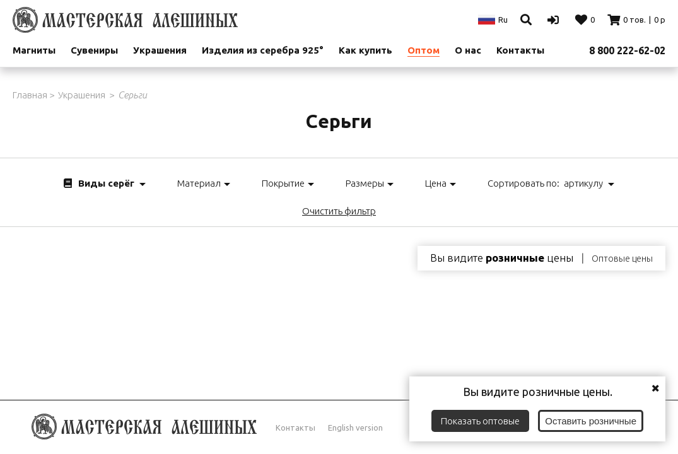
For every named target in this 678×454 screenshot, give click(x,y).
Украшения (160, 50)
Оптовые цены (622, 258)
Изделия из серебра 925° (263, 50)
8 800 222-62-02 (627, 50)
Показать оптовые (480, 421)
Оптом (423, 50)
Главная (30, 95)
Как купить (365, 50)
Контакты (295, 427)
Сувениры (94, 50)
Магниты (34, 50)
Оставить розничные (590, 421)
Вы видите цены (501, 258)
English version (355, 427)
